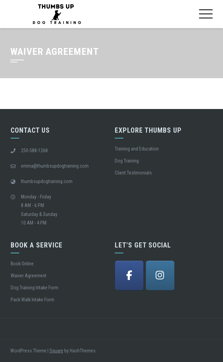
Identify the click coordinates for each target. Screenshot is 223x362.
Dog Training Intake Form (34, 287)
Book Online (22, 263)
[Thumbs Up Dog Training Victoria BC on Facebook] (129, 275)
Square (56, 350)
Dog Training (127, 161)
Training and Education (137, 149)
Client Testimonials (133, 173)
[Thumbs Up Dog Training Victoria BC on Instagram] (160, 275)
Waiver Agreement (28, 275)
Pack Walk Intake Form (32, 299)
